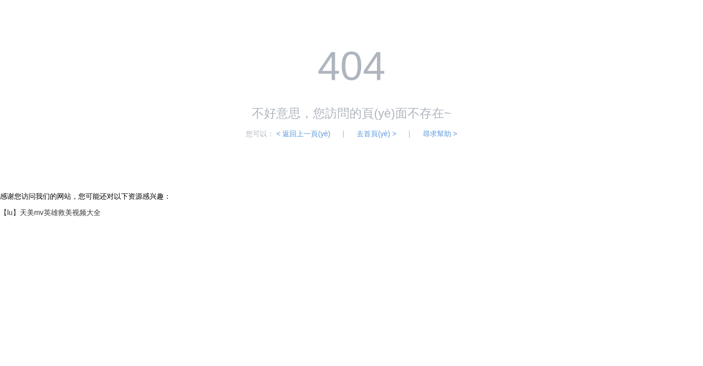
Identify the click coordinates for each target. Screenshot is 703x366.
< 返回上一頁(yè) (303, 134)
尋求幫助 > (440, 134)
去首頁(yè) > (376, 134)
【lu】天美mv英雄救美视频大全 (50, 212)
